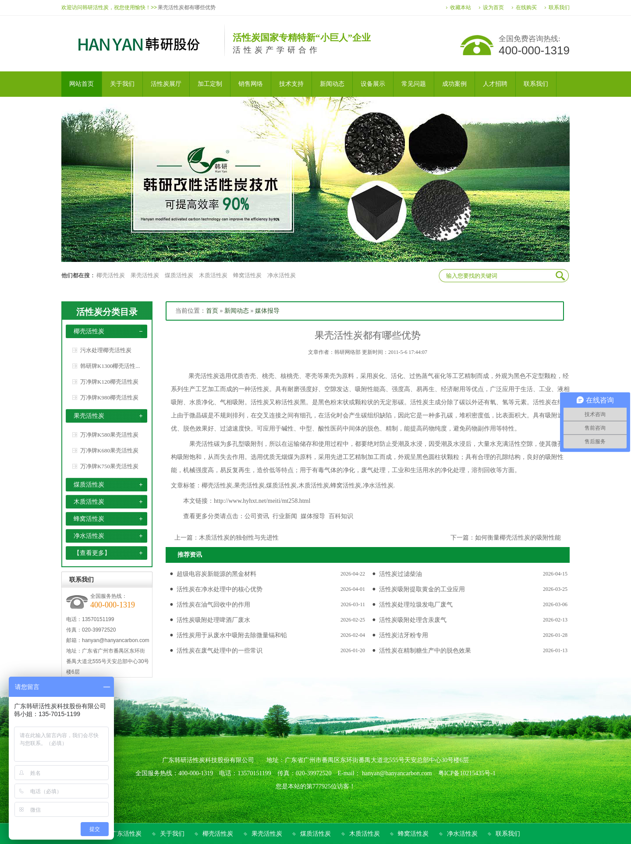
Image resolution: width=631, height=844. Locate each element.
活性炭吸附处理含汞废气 (413, 620)
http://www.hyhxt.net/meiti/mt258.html (262, 501)
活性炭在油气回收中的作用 (213, 604)
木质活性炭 (213, 275)
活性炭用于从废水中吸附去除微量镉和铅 (232, 635)
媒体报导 (267, 310)
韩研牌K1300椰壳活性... (110, 366)
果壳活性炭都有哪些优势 (187, 7)
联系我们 (559, 7)
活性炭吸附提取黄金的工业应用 (422, 589)
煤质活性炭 (179, 275)
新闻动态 (236, 310)
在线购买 (526, 7)
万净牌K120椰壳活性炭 (109, 381)
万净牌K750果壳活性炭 (109, 466)
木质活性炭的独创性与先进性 (239, 537)
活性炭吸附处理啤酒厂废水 (213, 620)
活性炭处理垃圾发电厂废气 (416, 604)
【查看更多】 (92, 553)
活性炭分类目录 (107, 312)
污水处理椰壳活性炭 (105, 350)
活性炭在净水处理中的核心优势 (219, 589)
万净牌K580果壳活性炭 (109, 434)
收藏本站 (460, 7)
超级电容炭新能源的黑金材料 (216, 574)
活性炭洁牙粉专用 (403, 635)
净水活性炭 (281, 275)
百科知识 (341, 516)
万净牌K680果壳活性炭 (109, 450)
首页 (212, 310)
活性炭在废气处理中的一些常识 (219, 650)
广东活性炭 (126, 833)
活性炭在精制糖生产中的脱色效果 (425, 650)
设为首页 (493, 7)
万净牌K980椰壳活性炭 (109, 397)
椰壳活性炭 (110, 275)
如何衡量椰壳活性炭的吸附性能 (518, 537)
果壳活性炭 (145, 275)
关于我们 (172, 833)
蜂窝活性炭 (247, 275)
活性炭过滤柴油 (400, 574)
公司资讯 (257, 516)
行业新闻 (285, 516)
